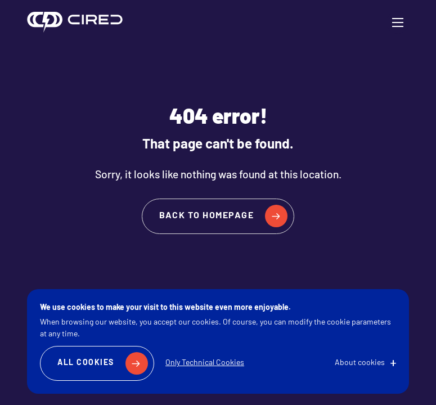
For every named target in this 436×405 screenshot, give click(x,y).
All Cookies (85, 363)
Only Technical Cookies (204, 363)
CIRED (75, 22)
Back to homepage (206, 216)
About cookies (360, 363)
